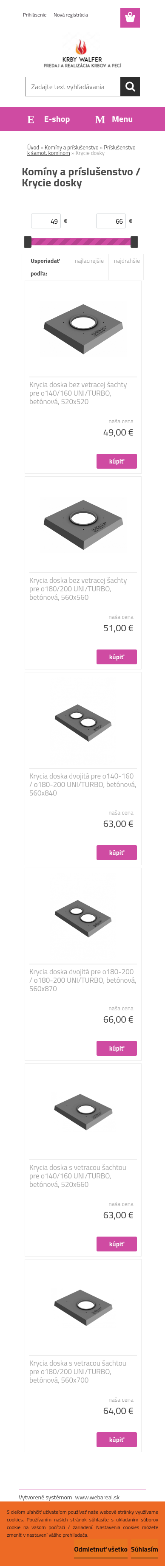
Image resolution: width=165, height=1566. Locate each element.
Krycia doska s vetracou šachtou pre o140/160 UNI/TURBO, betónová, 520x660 (77, 1176)
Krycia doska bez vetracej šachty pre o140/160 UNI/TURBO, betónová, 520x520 (78, 393)
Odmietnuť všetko (101, 1549)
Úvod (33, 147)
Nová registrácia (71, 15)
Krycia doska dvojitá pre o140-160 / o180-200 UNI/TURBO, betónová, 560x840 (83, 784)
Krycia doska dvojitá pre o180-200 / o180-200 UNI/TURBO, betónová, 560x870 (83, 980)
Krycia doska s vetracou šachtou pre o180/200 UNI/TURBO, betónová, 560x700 (77, 1371)
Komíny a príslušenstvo (72, 147)
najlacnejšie (89, 260)
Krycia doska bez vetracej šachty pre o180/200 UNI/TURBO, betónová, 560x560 (78, 589)
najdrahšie (127, 260)
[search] (130, 86)
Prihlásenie (34, 15)
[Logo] (82, 49)
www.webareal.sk (97, 1497)
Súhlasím (144, 1549)
